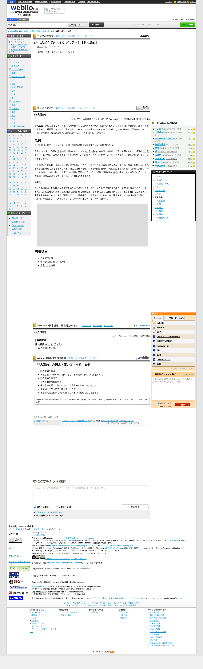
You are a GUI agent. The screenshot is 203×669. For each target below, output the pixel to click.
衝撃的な (44, 389)
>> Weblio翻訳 (188, 374)
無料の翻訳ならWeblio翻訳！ (56, 10)
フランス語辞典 (156, 629)
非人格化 (159, 180)
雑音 (53, 382)
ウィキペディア (45, 108)
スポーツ (15, 108)
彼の (49, 374)
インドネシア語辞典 (158, 632)
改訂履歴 (117, 548)
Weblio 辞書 (182, 2)
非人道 (158, 129)
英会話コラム (18, 218)
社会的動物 (91, 151)
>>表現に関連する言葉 (130, 423)
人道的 (48, 52)
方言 (13, 123)
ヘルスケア (16, 101)
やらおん (161, 327)
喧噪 (59, 382)
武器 (51, 385)
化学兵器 (59, 165)
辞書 (11, 2)
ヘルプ (193, 2)
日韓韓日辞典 (69, 2)
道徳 (111, 192)
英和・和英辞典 (41, 2)
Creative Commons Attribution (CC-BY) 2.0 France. (65, 559)
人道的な (159, 132)
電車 (13, 73)
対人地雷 (39, 165)
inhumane (160, 158)
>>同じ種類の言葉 (112, 423)
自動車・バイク (18, 77)
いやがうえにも (163, 359)
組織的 (121, 421)
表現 (44, 31)
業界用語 (15, 66)
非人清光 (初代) (162, 184)
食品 (13, 116)
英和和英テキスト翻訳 (49, 481)
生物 (13, 112)
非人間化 (159, 207)
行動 (53, 374)
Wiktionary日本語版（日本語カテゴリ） (58, 325)
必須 (159, 355)
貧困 (68, 145)
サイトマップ (36, 626)
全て (10, 59)
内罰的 (103, 421)
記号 (11, 208)
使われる (61, 385)
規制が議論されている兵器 (52, 261)
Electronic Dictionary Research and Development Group (116, 598)
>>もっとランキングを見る (182, 368)
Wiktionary (145, 326)
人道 (39, 129)
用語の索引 (71, 36)
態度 (53, 378)
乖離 (159, 364)
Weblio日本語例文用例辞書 (51, 358)
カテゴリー (93, 108)
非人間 (158, 204)
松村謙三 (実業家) (164, 341)
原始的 (79, 421)
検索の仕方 (35, 615)
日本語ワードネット (40, 587)
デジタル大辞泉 (45, 36)
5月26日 (160, 323)
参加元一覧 (190, 20)
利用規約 (35, 620)
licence (180, 598)
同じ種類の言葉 (27, 31)
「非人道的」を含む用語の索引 (49, 512)
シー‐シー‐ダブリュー (165, 138)
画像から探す (66, 615)
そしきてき (129, 421)
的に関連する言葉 (41, 421)
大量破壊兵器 (46, 258)
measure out (162, 346)
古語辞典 (81, 2)
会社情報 (123, 615)
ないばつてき (112, 421)
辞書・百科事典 (18, 126)
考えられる (91, 385)
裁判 (61, 392)
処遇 (53, 371)
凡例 (90, 36)
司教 (42, 374)
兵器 (72, 52)
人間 (70, 126)
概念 (159, 350)
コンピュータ (17, 69)
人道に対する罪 (47, 265)
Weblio (34, 548)
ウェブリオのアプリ (69, 612)
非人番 (158, 187)
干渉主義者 (160, 165)
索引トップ (60, 36)
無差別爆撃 (160, 144)
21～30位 (179, 318)
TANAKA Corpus (15, 556)
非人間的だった (162, 218)
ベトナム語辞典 (156, 637)
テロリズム (58, 145)
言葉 (38, 31)
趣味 (13, 105)
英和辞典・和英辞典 (158, 618)
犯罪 (55, 392)
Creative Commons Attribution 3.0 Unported (63, 563)
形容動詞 (132, 126)
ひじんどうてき (53, 344)
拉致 (74, 145)
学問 (13, 91)
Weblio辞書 (174, 540)
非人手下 (159, 177)
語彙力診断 (17, 229)
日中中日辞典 (56, 2)
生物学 (43, 385)
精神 (80, 374)
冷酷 (55, 389)
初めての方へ (178, 20)
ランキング (82, 36)
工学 (13, 84)
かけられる (70, 392)
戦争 (49, 145)
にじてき (71, 421)
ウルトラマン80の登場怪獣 (168, 336)
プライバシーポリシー (40, 623)
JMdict (50, 598)
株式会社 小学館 (38, 535)
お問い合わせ (96, 612)
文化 (13, 94)
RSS (112, 652)
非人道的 (109, 548)
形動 (41, 52)
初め (82, 392)
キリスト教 (72, 374)
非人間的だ (160, 214)
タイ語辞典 (154, 634)
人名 (13, 119)
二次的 (64, 421)
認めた (99, 374)
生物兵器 (49, 165)
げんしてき (86, 421)
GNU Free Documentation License (79, 538)
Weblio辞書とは (37, 612)
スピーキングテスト (21, 233)
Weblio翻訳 (154, 620)
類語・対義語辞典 (25, 2)
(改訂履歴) (68, 540)
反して (87, 374)
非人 (157, 162)
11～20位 (168, 318)
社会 (146, 151)
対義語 (50, 129)
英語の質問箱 (18, 225)
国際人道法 (48, 176)
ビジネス (15, 62)
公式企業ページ (126, 612)
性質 (74, 389)
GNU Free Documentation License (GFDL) (117, 546)
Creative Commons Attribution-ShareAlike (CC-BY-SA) (72, 546)
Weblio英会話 (18, 222)
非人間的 (159, 211)
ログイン (168, 1)
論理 (159, 332)
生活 (13, 98)
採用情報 (123, 618)
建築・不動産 (17, 87)
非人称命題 (160, 190)
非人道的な (160, 201)
